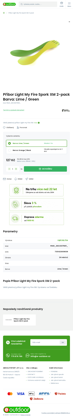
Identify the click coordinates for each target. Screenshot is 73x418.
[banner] (9, 4)
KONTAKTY (31, 374)
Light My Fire (63, 240)
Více (35, 123)
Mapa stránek (25, 415)
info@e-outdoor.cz (40, 356)
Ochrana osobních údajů (36, 380)
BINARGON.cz (65, 413)
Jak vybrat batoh (57, 377)
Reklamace (55, 383)
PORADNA (54, 372)
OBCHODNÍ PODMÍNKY (35, 372)
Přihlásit (63, 342)
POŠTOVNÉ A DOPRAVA (35, 377)
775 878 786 (16, 356)
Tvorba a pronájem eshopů (51, 413)
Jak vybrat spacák (57, 374)
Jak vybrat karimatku (58, 380)
